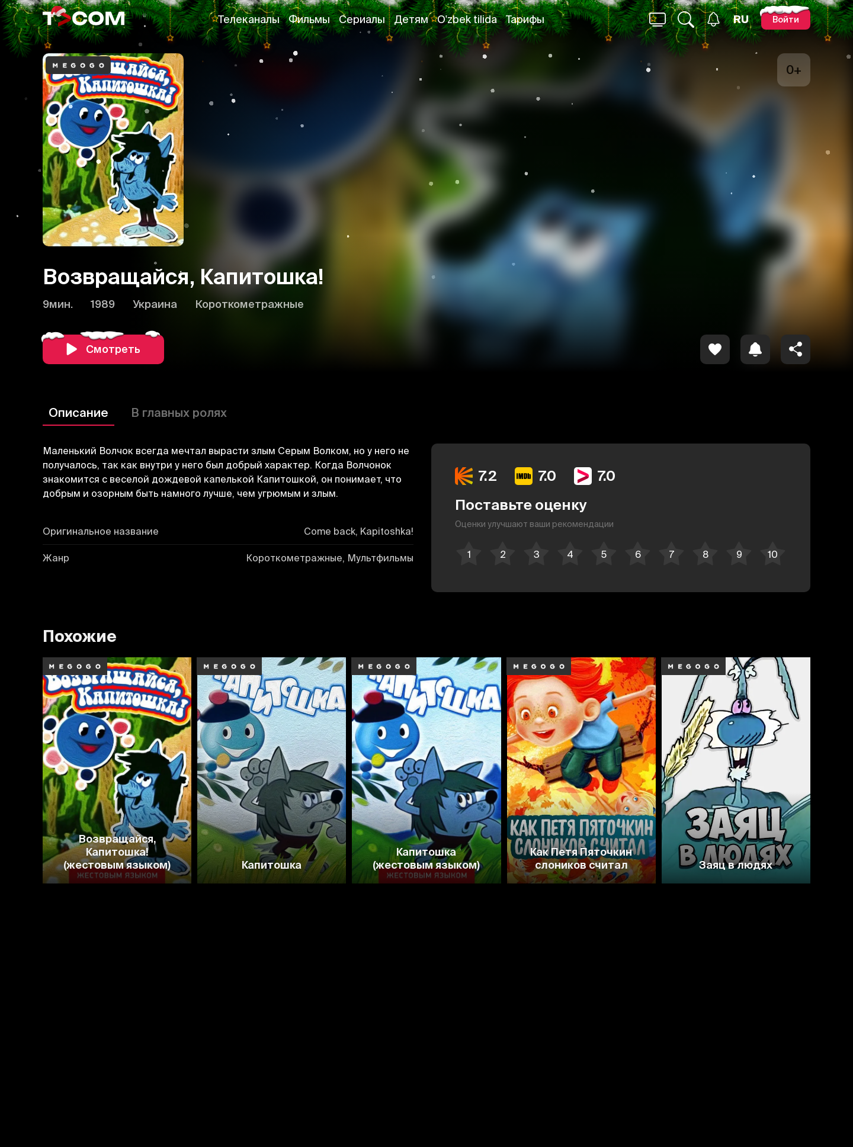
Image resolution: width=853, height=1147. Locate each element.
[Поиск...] (657, 19)
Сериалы (362, 19)
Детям (411, 19)
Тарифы (525, 19)
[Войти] (785, 19)
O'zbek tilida (467, 19)
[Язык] (741, 19)
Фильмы (309, 19)
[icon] (715, 349)
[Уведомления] (713, 19)
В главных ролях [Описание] (179, 412)
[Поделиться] (795, 349)
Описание (78, 412)
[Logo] (83, 19)
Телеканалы (249, 19)
